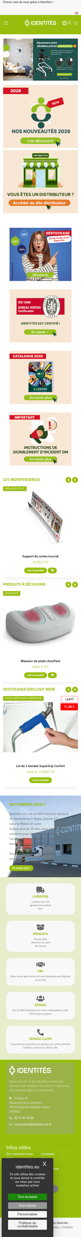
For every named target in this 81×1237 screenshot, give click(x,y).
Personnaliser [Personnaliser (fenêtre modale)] (27, 1214)
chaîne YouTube (33, 858)
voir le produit (35, 570)
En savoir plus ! (21, 868)
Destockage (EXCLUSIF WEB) (29, 689)
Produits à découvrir (24, 584)
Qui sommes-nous (19, 1154)
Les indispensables (21, 479)
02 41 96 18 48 (23, 1118)
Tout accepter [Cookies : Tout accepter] (27, 1197)
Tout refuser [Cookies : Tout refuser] (27, 1205)
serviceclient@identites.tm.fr (32, 1124)
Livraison (47, 1154)
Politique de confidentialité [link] (27, 1224)
